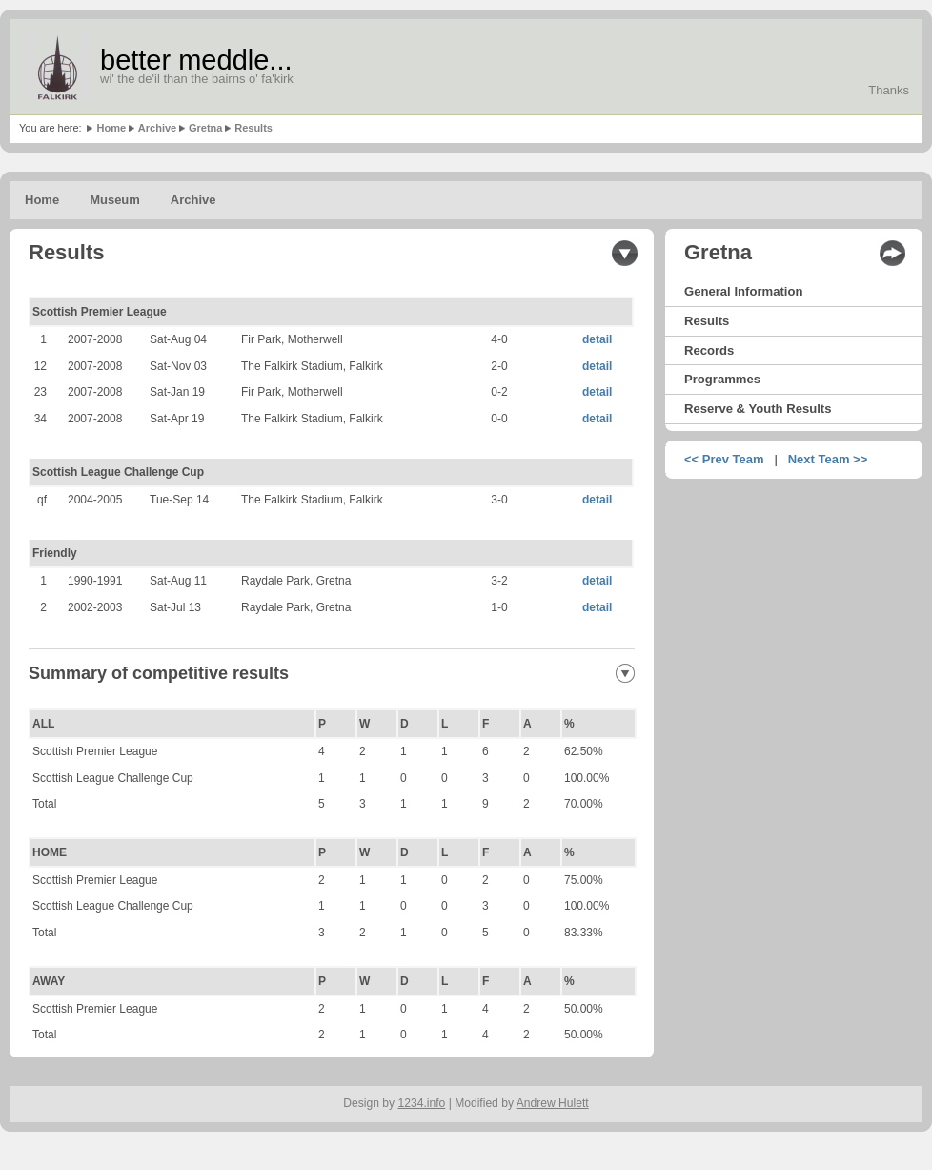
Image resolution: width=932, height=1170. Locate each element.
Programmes (722, 379)
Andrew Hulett (553, 1103)
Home (111, 127)
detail (597, 339)
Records (709, 350)
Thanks (888, 90)
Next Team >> (828, 459)
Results (253, 127)
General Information (743, 291)
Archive (157, 127)
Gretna (205, 127)
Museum (115, 200)
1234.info (422, 1103)
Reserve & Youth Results (758, 408)
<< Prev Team (724, 459)
